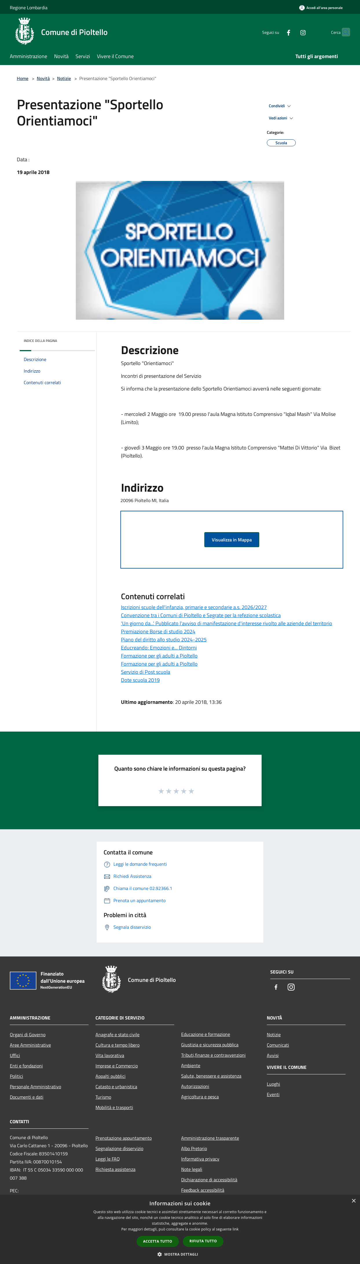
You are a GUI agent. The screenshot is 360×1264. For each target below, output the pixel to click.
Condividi (281, 106)
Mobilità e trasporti (114, 1107)
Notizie (64, 78)
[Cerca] (343, 32)
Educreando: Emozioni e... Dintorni (159, 648)
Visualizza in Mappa (232, 539)
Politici (16, 1076)
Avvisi (273, 1055)
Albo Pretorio (194, 1148)
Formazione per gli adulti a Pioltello (159, 656)
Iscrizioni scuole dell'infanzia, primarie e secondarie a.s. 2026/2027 (194, 607)
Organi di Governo (27, 1034)
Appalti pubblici (110, 1076)
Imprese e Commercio (116, 1065)
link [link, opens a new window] (236, 1229)
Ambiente (190, 1065)
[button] (180, 1254)
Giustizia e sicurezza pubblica (209, 1044)
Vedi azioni (282, 118)
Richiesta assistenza (115, 1169)
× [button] (353, 1201)
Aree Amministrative (30, 1044)
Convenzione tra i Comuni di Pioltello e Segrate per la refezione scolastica (201, 615)
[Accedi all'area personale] (321, 7)
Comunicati (278, 1044)
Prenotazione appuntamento (123, 1138)
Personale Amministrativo (35, 1086)
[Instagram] (291, 32)
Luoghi (273, 1083)
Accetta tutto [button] (157, 1241)
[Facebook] (277, 32)
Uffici (15, 1055)
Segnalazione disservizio (119, 1148)
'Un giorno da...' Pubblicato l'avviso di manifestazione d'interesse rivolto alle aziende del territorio (226, 623)
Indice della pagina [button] (40, 340)
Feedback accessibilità (202, 1190)
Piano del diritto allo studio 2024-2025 (164, 639)
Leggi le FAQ (107, 1158)
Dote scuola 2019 (140, 680)
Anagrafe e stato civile (117, 1034)
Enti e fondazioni (26, 1065)
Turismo (103, 1096)
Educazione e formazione (205, 1034)
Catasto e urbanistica (116, 1086)
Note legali (191, 1169)
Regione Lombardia (28, 7)
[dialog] (180, 1229)
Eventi (273, 1094)
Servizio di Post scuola (145, 672)
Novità (43, 78)
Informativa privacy (200, 1158)
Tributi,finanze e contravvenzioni (213, 1055)
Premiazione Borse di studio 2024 (158, 631)
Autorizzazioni (195, 1086)
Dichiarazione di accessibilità (209, 1179)
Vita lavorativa (109, 1055)
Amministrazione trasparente (210, 1138)
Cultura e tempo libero (117, 1044)
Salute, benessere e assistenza (211, 1075)
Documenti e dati (26, 1096)
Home (22, 78)
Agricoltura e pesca (200, 1096)
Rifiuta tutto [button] (203, 1241)
